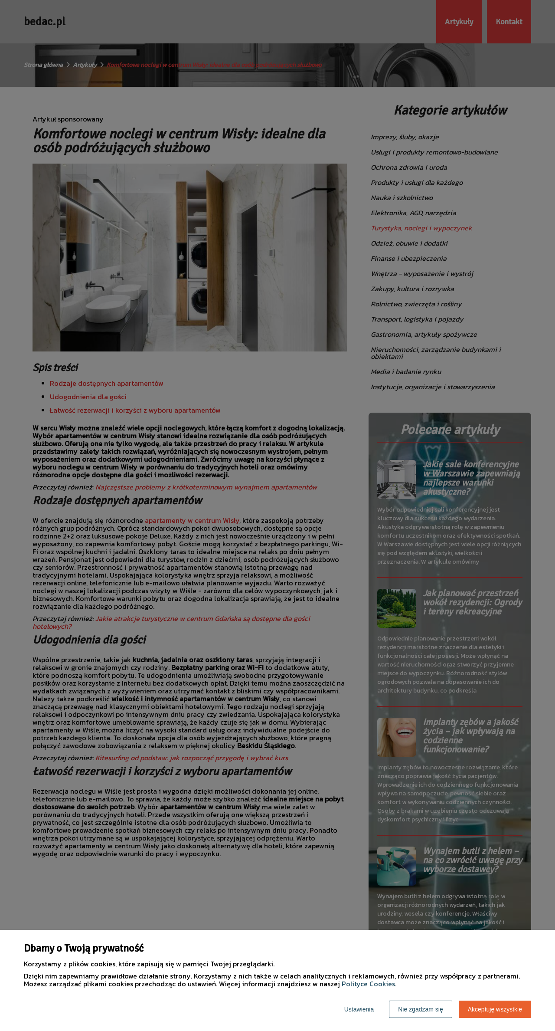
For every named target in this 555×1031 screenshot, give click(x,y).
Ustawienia (359, 1009)
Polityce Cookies (368, 983)
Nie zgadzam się (420, 1009)
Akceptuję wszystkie (495, 1009)
